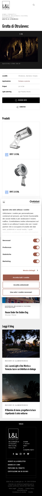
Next (37, 34)
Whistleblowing (22, 490)
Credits (30, 492)
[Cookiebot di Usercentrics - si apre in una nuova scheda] (29, 201)
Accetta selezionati (21, 285)
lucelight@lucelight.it (28, 449)
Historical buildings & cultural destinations (15, 16)
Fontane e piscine (24, 81)
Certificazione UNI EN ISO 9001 (18, 471)
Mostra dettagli (29, 270)
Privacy (20, 488)
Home (4, 14)
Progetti (11, 14)
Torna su (21, 424)
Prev (4, 34)
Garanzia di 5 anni (14, 465)
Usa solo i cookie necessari (21, 292)
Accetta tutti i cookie (21, 277)
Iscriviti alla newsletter (17, 461)
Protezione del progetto (16, 468)
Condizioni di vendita (19, 492)
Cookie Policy (29, 488)
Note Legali (12, 488)
